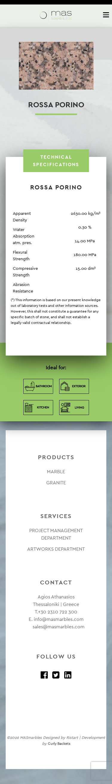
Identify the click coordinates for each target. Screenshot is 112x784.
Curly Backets (59, 743)
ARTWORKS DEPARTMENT (56, 549)
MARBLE (56, 471)
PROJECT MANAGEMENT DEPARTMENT (56, 534)
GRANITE (56, 483)
